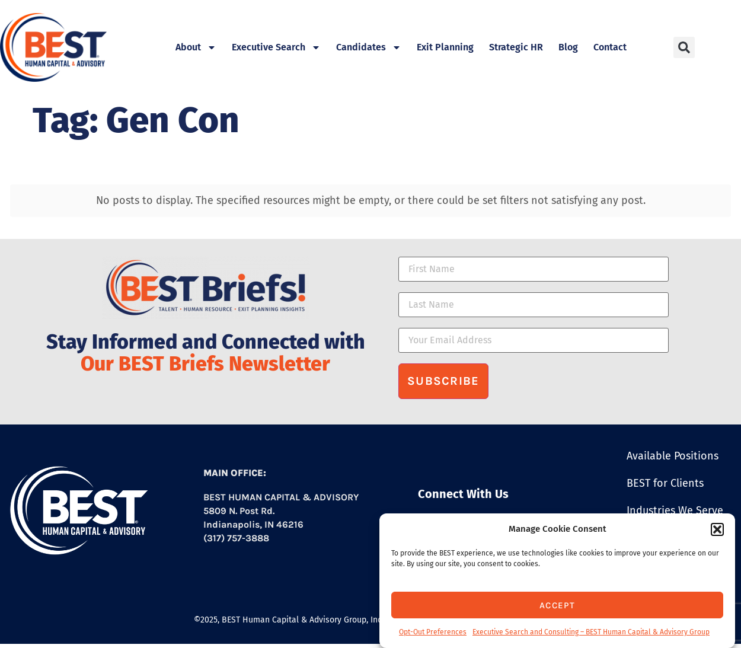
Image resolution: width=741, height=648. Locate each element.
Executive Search (276, 47)
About (195, 47)
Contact (610, 47)
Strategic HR (516, 47)
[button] (717, 529)
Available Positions (672, 455)
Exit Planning (445, 47)
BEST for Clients (665, 483)
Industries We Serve (675, 510)
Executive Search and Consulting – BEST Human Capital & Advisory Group (591, 632)
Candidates (368, 47)
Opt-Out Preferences (433, 632)
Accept (557, 605)
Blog (568, 47)
